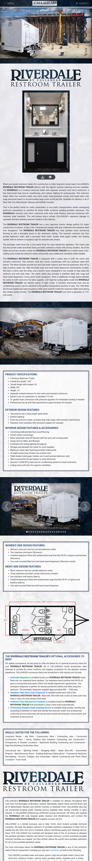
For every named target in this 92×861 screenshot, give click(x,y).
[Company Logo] (44, 3)
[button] (7, 506)
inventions (54, 850)
